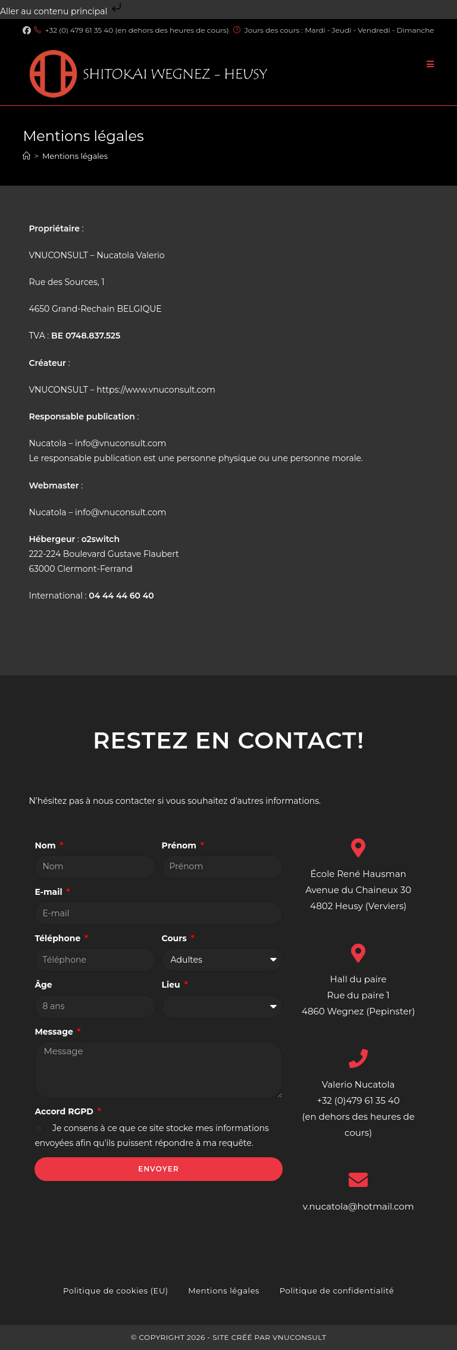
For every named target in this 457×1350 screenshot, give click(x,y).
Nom (46, 845)
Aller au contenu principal (62, 11)
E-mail (49, 892)
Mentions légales (75, 156)
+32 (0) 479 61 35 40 (79, 30)
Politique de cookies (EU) (115, 1290)
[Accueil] (26, 156)
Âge (43, 984)
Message (55, 1031)
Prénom (180, 845)
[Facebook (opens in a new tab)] (29, 30)
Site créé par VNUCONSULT (269, 1337)
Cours (175, 938)
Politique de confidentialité (337, 1290)
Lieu (172, 984)
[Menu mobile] (430, 64)
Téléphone (59, 938)
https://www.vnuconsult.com (155, 389)
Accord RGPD (65, 1111)
